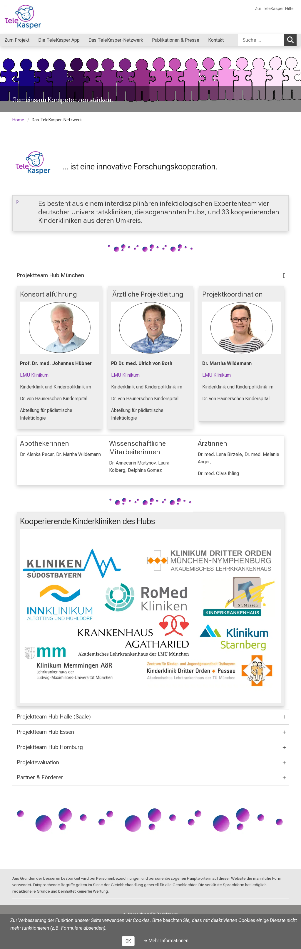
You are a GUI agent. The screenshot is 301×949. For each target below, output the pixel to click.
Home (18, 119)
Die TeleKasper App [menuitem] (59, 40)
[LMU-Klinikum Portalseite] (39, 17)
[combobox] (267, 40)
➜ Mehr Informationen (165, 940)
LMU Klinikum (34, 375)
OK (128, 941)
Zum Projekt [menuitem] (16, 40)
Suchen (292, 39)
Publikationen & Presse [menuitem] (175, 40)
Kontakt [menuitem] (216, 40)
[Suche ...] (261, 40)
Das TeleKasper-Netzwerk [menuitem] (115, 40)
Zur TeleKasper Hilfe (274, 8)
